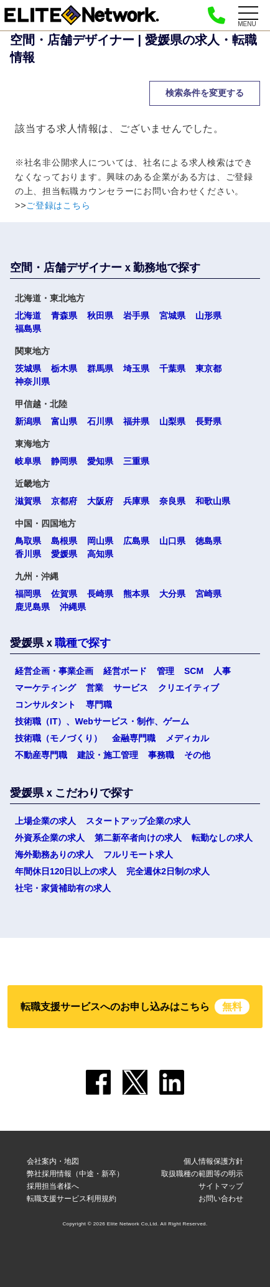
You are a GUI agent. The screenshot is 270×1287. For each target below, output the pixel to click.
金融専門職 (134, 738)
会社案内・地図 (53, 1161)
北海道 (28, 316)
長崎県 (100, 594)
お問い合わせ (220, 1198)
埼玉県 (136, 368)
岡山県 (100, 541)
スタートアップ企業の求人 (138, 821)
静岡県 (64, 461)
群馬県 (100, 368)
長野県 (208, 421)
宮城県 (172, 316)
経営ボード (125, 671)
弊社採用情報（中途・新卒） (75, 1173)
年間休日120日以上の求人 (65, 871)
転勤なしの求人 (222, 838)
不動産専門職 (41, 755)
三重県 (136, 461)
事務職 (161, 755)
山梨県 (172, 421)
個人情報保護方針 (213, 1161)
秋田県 (100, 316)
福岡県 (28, 594)
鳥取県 (28, 541)
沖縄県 (73, 607)
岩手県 (136, 316)
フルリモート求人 (138, 854)
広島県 (136, 541)
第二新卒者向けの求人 (138, 838)
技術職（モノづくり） (58, 738)
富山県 (64, 421)
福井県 (136, 421)
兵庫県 (136, 501)
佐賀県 (64, 594)
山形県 (208, 316)
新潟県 (28, 421)
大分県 (172, 594)
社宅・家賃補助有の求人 (63, 888)
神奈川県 (32, 381)
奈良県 (172, 501)
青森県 (64, 316)
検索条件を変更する (204, 93)
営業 (94, 688)
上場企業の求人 (45, 821)
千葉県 (172, 368)
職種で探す (83, 643)
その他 (197, 755)
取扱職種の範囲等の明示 (202, 1173)
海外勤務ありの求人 (54, 854)
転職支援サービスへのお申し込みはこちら (135, 1006)
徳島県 (208, 541)
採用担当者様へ (53, 1186)
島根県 (64, 541)
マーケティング (45, 688)
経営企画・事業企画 (54, 671)
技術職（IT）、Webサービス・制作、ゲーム (102, 721)
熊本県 (136, 594)
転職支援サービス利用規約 (71, 1198)
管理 (165, 671)
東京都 (208, 368)
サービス (130, 688)
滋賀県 (28, 501)
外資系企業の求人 (50, 838)
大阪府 (100, 501)
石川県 (100, 421)
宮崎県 (208, 594)
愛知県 (100, 461)
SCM (193, 671)
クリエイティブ (188, 688)
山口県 (172, 541)
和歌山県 (212, 501)
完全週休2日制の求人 (168, 871)
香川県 (28, 554)
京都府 (64, 501)
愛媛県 (64, 554)
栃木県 (64, 368)
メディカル (187, 738)
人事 (222, 671)
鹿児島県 (32, 607)
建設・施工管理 (107, 755)
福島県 (28, 329)
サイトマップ (220, 1186)
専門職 (99, 704)
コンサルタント (45, 704)
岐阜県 (28, 461)
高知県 (100, 554)
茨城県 (28, 368)
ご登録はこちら (58, 205)
